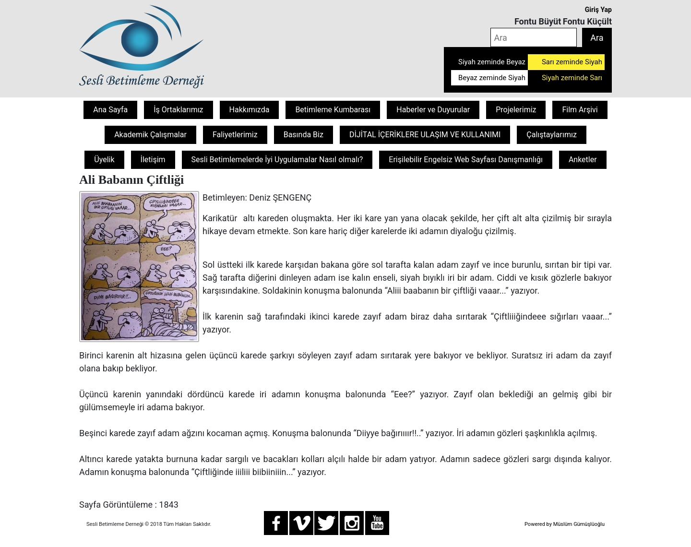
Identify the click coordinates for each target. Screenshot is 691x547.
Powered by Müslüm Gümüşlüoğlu (564, 524)
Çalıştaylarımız (551, 134)
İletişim (153, 159)
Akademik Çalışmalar (150, 134)
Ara (596, 38)
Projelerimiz (516, 109)
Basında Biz (303, 134)
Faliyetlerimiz (235, 134)
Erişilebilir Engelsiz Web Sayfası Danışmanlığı (466, 159)
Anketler (583, 159)
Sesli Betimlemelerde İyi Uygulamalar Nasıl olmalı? (277, 159)
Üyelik (104, 159)
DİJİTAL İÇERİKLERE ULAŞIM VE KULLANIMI (424, 134)
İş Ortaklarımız (178, 109)
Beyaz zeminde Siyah (491, 77)
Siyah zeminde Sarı (572, 77)
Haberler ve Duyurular (433, 109)
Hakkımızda (249, 109)
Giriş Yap (598, 9)
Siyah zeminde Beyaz (491, 62)
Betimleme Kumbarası (332, 109)
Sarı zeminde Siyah (572, 62)
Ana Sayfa (110, 109)
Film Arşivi (579, 109)
